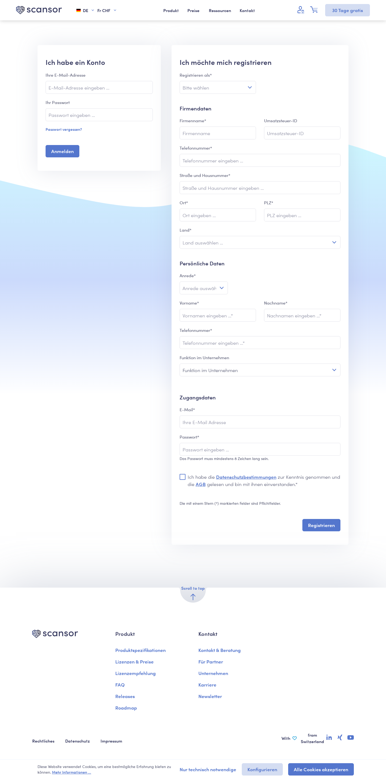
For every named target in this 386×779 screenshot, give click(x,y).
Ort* (184, 202)
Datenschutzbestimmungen (246, 476)
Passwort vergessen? (64, 129)
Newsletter (210, 696)
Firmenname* (193, 120)
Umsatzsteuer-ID (280, 120)
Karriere (207, 684)
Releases (125, 696)
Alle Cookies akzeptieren (321, 769)
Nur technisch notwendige (208, 769)
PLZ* (268, 202)
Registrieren (321, 525)
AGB (201, 484)
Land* (185, 230)
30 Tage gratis (347, 10)
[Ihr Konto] (302, 9)
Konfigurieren (262, 769)
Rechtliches (43, 741)
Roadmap (126, 707)
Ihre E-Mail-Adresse (66, 75)
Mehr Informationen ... (71, 772)
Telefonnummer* (196, 148)
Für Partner (210, 661)
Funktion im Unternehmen (204, 357)
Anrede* (188, 275)
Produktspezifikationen (140, 650)
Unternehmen (213, 673)
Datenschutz (77, 741)
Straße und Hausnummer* (205, 175)
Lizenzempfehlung (135, 673)
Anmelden (62, 151)
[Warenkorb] (315, 9)
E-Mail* (187, 409)
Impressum (111, 741)
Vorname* (189, 303)
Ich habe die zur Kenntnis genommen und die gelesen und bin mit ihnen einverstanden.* (264, 480)
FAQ (120, 684)
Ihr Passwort (58, 102)
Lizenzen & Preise (134, 661)
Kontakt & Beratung (219, 650)
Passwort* (189, 437)
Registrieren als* (196, 75)
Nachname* (275, 303)
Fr (107, 10)
